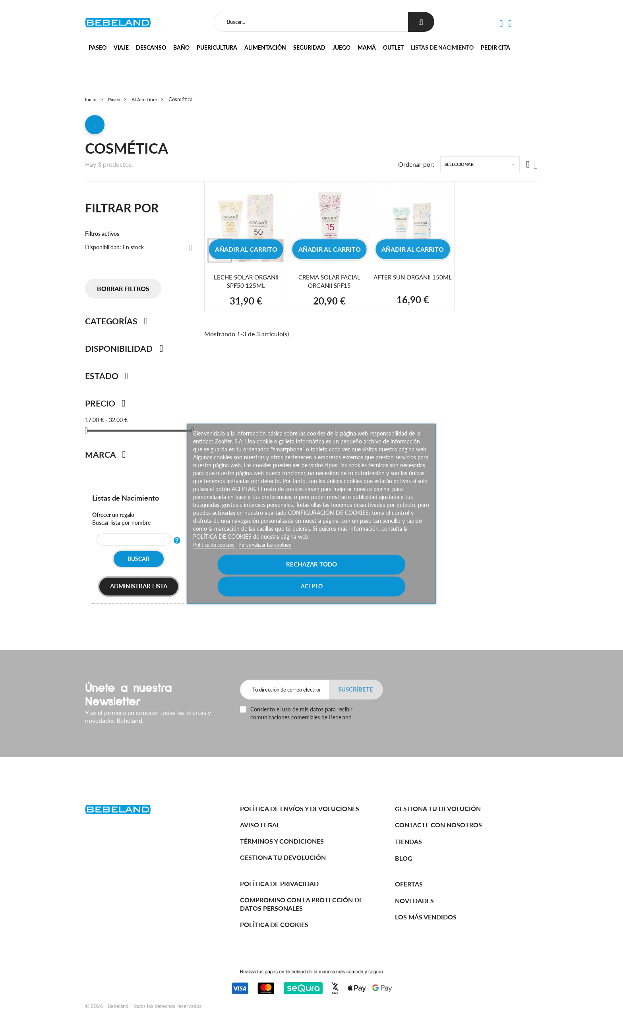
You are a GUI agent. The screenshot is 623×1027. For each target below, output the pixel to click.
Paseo (97, 47)
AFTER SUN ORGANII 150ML (412, 284)
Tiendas (408, 841)
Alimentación (265, 47)
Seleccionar (459, 167)
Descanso (151, 47)
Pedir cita (495, 47)
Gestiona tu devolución (283, 857)
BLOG (403, 858)
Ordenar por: (416, 167)
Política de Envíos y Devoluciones (299, 808)
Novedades (414, 900)
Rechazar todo (253, 575)
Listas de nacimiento (442, 47)
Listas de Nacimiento (128, 500)
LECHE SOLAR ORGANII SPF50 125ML (246, 284)
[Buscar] (310, 22)
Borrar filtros (123, 291)
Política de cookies (216, 555)
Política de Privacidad (279, 883)
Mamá (367, 47)
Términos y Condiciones (282, 841)
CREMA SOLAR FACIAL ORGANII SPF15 (329, 284)
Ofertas (409, 884)
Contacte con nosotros (438, 825)
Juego (341, 47)
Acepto (370, 575)
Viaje (121, 47)
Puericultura (217, 47)
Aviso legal (260, 825)
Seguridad (309, 47)
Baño (181, 47)
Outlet (393, 47)
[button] (501, 23)
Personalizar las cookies (271, 555)
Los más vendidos (426, 917)
